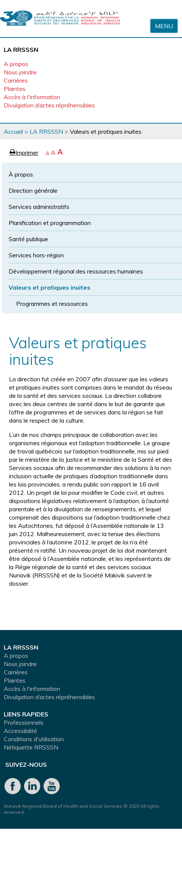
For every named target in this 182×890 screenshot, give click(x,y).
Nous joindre (20, 72)
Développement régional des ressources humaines (76, 271)
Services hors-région (36, 255)
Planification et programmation (50, 223)
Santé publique (28, 239)
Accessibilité (20, 730)
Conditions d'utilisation (34, 739)
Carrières (16, 80)
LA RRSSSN (46, 131)
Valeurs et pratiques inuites (49, 287)
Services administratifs (39, 206)
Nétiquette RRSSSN (31, 747)
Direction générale (33, 190)
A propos (16, 64)
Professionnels (24, 722)
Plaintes (15, 88)
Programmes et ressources (52, 303)
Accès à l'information (32, 97)
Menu (164, 26)
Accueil (13, 131)
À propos (21, 174)
